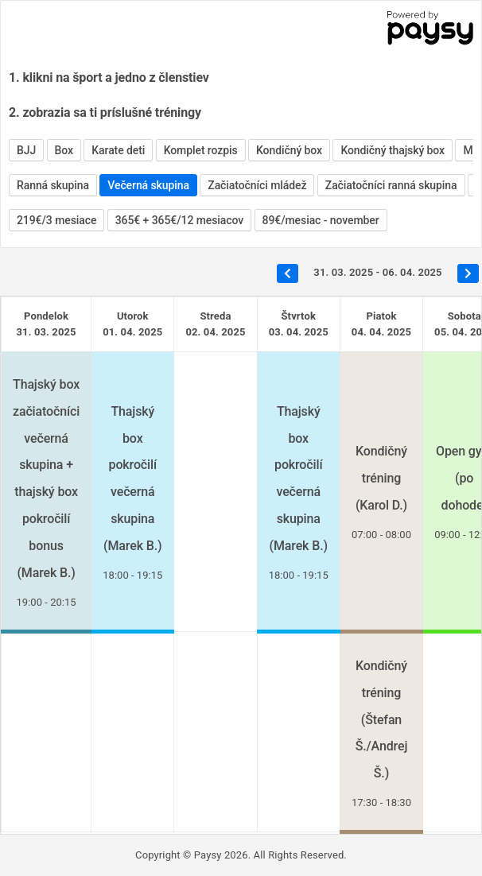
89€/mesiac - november (320, 220)
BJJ (26, 150)
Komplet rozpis (201, 150)
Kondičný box (289, 150)
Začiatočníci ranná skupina (391, 185)
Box (64, 150)
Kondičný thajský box (392, 150)
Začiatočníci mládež (257, 185)
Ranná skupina (53, 185)
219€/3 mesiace (56, 220)
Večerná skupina (148, 185)
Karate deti (118, 150)
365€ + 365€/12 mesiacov (179, 220)
